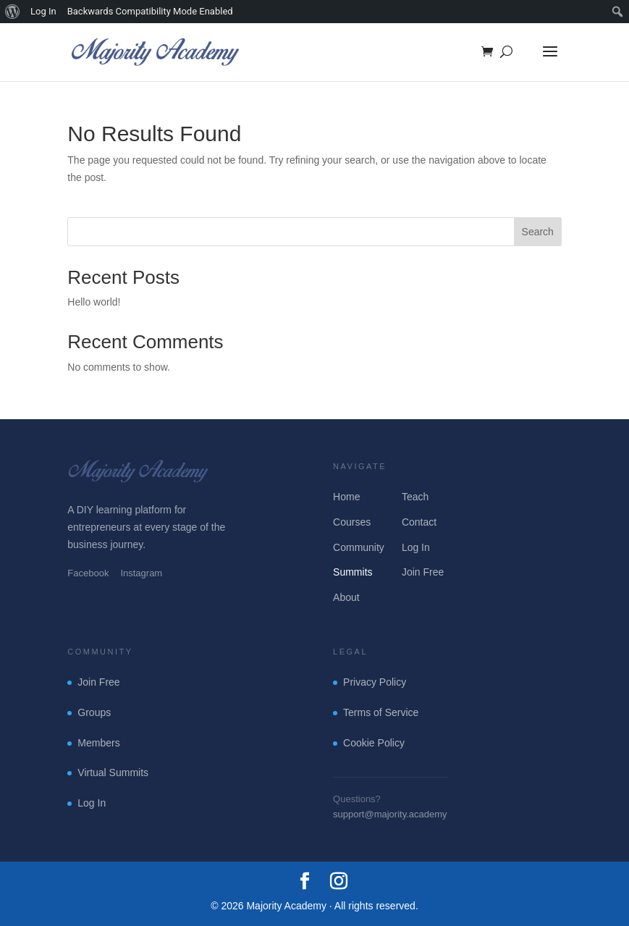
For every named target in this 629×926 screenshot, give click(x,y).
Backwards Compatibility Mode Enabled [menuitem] (150, 11)
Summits (352, 572)
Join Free (423, 572)
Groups (94, 712)
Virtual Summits (112, 772)
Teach (415, 496)
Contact (419, 522)
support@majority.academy (390, 814)
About (346, 597)
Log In (416, 547)
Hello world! (93, 302)
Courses (352, 522)
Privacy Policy (374, 682)
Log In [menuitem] (43, 11)
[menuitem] (12, 11)
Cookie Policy (374, 743)
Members (98, 743)
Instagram (141, 573)
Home (346, 496)
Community (358, 547)
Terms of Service (380, 712)
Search (538, 231)
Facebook (88, 573)
